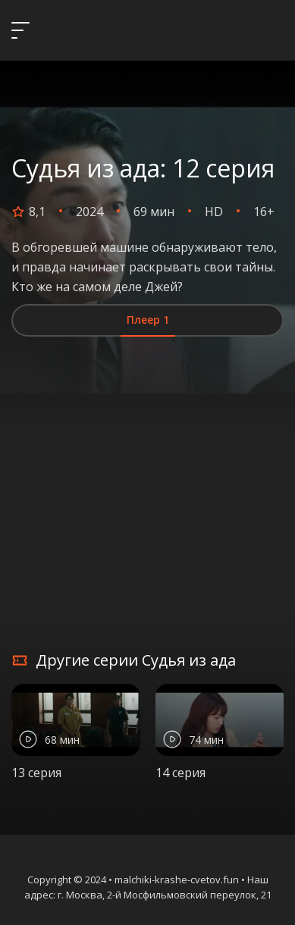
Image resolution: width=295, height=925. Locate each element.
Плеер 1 (148, 319)
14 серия (180, 772)
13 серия (36, 772)
